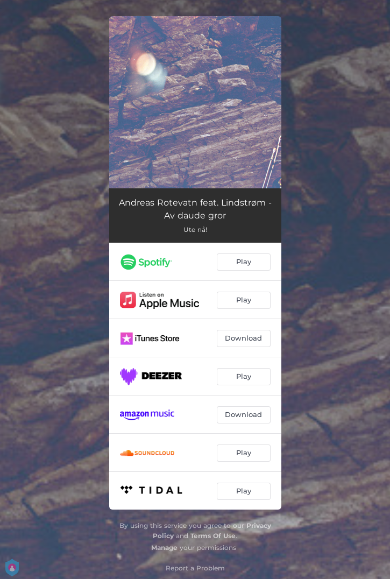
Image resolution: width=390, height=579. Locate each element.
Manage (164, 547)
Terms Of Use (213, 536)
